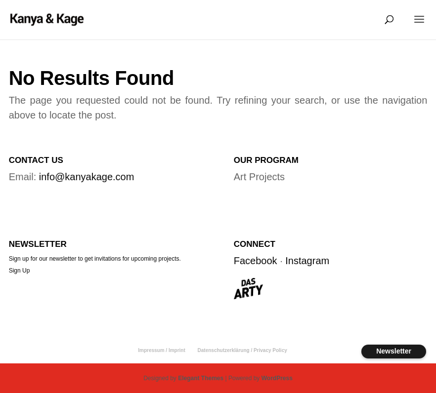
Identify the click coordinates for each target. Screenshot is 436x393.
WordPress (277, 378)
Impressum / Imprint (161, 350)
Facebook (255, 260)
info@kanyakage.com (86, 176)
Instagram (307, 260)
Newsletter (393, 351)
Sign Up (19, 270)
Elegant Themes (200, 378)
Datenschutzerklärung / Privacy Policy (242, 350)
